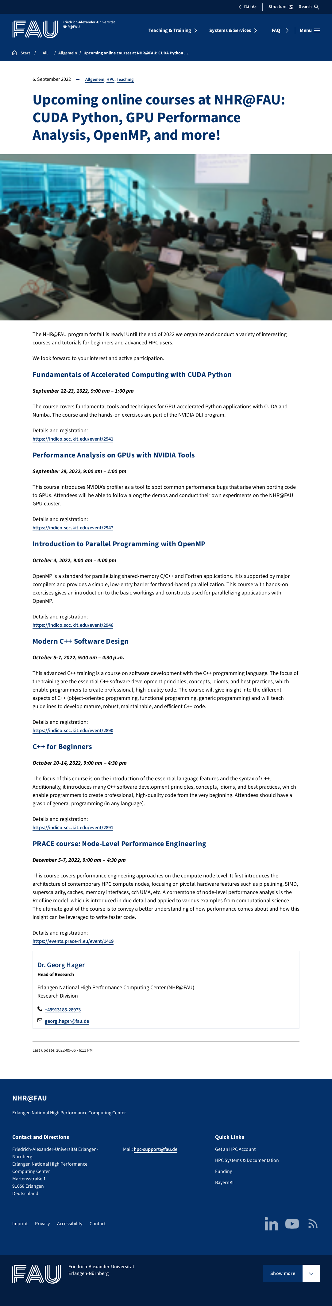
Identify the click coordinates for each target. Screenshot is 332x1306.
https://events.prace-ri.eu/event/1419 (77, 941)
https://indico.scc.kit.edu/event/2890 (77, 730)
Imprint (20, 1223)
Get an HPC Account (235, 1149)
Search (309, 7)
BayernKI (224, 1182)
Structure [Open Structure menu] (280, 7)
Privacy (42, 1223)
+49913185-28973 (65, 1010)
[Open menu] (310, 30)
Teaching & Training (170, 30)
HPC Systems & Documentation (247, 1160)
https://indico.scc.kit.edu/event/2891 (77, 827)
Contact (98, 1223)
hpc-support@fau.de (155, 1149)
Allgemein (95, 79)
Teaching (128, 79)
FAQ (276, 30)
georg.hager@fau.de (69, 1021)
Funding (223, 1171)
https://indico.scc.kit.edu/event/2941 (77, 439)
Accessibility (69, 1223)
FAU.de (247, 7)
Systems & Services (230, 30)
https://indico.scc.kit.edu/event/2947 (77, 527)
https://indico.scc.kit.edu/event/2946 (77, 625)
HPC (112, 79)
